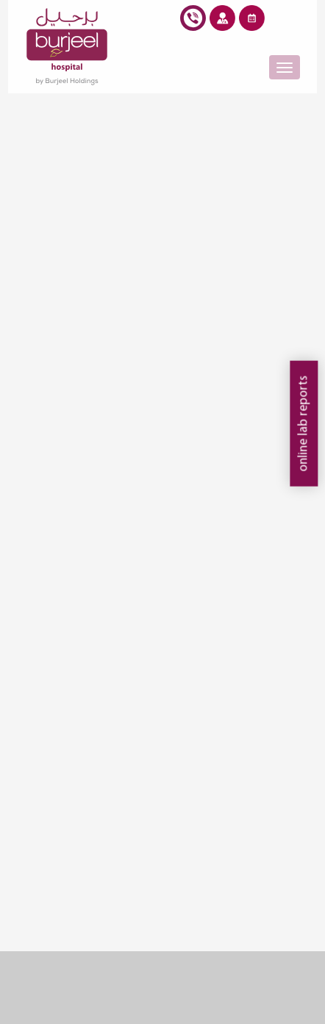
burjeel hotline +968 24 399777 (193, 20)
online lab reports (303, 424)
